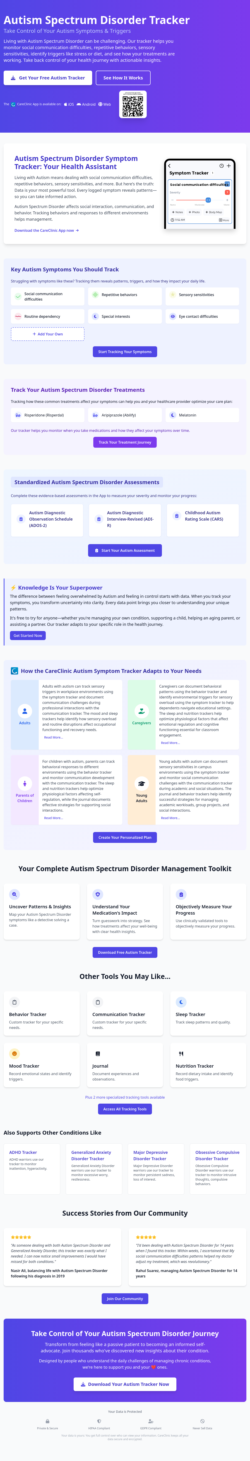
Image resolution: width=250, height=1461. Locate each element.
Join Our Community (125, 1298)
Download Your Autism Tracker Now (125, 1384)
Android (86, 104)
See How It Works (123, 78)
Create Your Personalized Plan (125, 837)
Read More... (53, 737)
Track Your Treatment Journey (125, 442)
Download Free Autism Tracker (125, 952)
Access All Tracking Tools (125, 1109)
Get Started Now (28, 635)
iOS (69, 104)
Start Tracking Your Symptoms (125, 351)
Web (104, 104)
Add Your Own (48, 334)
